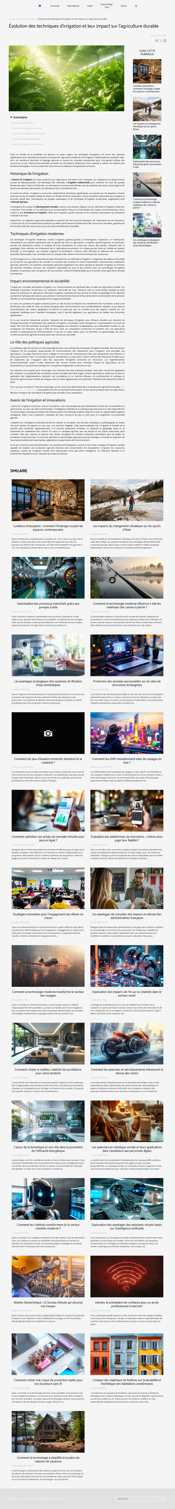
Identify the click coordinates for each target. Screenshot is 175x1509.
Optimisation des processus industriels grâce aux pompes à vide (147, 164)
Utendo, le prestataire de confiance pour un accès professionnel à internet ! (127, 1304)
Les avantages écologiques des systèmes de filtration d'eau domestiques (146, 242)
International (73, 5)
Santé (89, 5)
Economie (54, 5)
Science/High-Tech (107, 6)
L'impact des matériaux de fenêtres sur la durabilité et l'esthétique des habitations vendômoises (127, 1382)
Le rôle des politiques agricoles (25, 139)
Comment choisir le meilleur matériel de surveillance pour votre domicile (48, 1071)
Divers (124, 5)
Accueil (12, 19)
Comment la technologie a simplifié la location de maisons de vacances (48, 1459)
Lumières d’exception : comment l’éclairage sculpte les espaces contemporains (146, 89)
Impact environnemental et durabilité (28, 133)
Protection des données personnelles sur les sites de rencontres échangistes (127, 683)
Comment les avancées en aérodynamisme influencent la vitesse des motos (127, 1071)
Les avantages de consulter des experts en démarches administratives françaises (127, 916)
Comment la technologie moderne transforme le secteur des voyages (48, 993)
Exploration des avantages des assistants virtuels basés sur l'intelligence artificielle (127, 1226)
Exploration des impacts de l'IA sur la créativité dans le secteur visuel (126, 993)
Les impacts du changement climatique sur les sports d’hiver (146, 126)
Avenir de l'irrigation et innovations (27, 144)
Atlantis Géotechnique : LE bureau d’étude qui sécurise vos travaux (48, 1304)
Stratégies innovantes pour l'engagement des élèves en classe (48, 916)
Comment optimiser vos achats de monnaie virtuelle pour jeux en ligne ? (48, 838)
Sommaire (20, 117)
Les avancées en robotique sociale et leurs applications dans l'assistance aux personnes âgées (127, 1149)
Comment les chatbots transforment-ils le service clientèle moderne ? (48, 1226)
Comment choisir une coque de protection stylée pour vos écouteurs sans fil (48, 1382)
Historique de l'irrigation (22, 123)
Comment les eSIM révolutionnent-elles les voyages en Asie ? (127, 761)
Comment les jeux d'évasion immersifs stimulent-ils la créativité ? (48, 761)
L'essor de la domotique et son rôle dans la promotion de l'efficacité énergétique (48, 1149)
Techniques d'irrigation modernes (26, 128)
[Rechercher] (138, 1498)
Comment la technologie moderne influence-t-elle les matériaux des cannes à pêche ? (146, 203)
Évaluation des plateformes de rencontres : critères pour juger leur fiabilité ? (127, 838)
